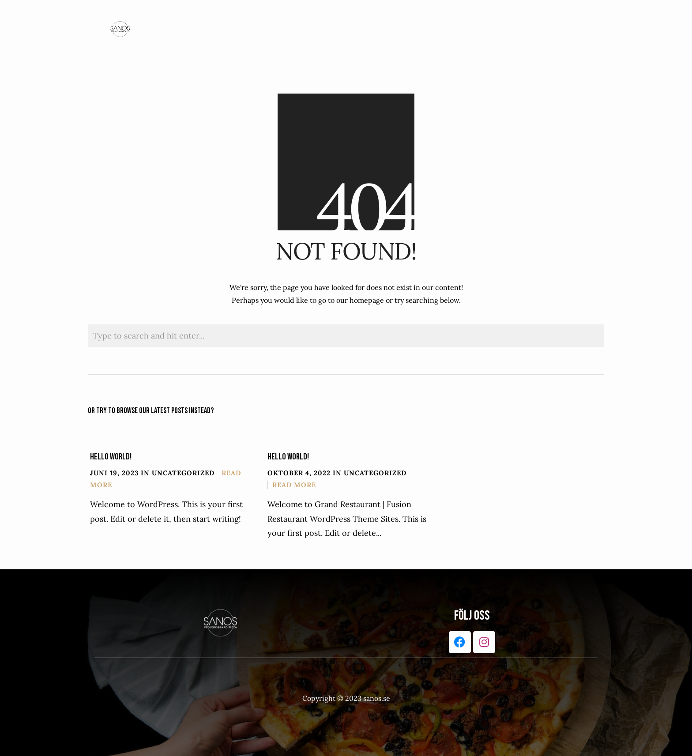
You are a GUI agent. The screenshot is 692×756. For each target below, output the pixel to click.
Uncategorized (183, 473)
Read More (294, 485)
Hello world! (111, 456)
